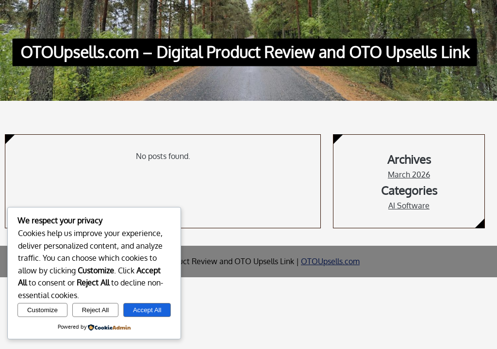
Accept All (147, 310)
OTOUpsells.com (330, 261)
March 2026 (409, 174)
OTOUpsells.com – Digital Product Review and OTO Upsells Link (244, 52)
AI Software (409, 205)
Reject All (95, 310)
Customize (42, 310)
